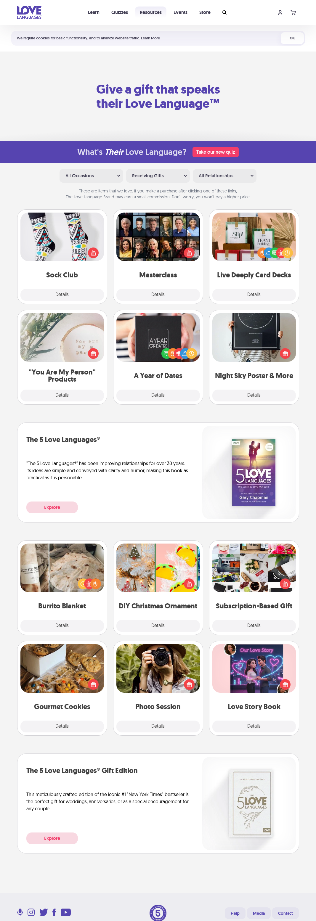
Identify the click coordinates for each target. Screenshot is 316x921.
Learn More (150, 38)
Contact (285, 913)
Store (205, 12)
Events (180, 12)
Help (235, 913)
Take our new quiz (215, 152)
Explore (52, 507)
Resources (151, 12)
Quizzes (119, 12)
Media (259, 913)
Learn (94, 12)
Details (62, 294)
